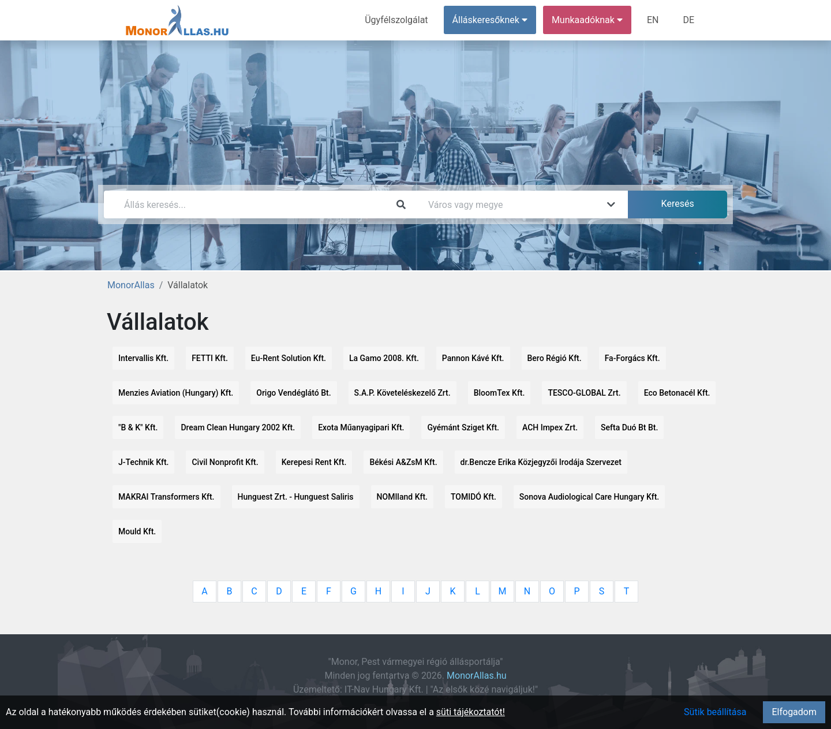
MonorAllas (131, 285)
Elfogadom (794, 711)
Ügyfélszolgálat (396, 19)
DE (688, 19)
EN (653, 19)
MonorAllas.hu (477, 675)
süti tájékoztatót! (470, 711)
